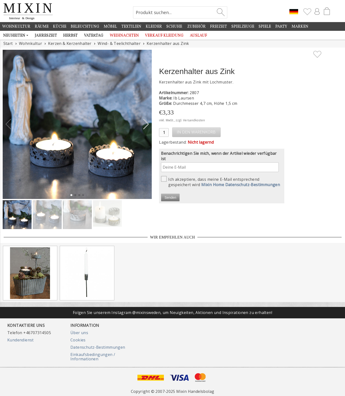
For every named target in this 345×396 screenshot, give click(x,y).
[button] (146, 124)
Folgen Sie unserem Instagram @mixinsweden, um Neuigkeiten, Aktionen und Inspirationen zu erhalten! (172, 312)
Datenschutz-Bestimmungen (97, 347)
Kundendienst (20, 340)
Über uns (79, 332)
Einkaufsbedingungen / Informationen (92, 357)
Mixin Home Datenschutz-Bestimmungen (240, 184)
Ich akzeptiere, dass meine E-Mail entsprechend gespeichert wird (220, 181)
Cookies (78, 340)
